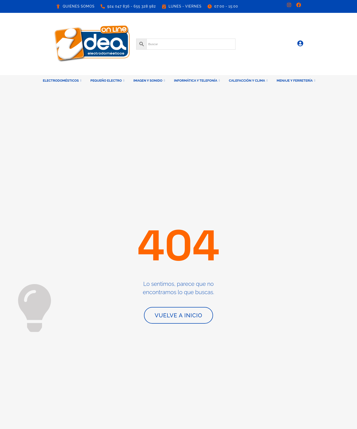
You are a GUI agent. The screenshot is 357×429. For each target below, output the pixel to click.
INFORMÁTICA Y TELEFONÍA (197, 80)
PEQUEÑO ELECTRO (107, 80)
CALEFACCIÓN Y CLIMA (248, 80)
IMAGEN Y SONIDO (149, 80)
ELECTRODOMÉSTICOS (62, 80)
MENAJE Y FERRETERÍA (296, 80)
